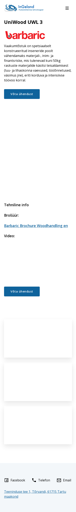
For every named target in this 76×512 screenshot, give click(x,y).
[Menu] (67, 8)
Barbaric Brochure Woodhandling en (36, 225)
